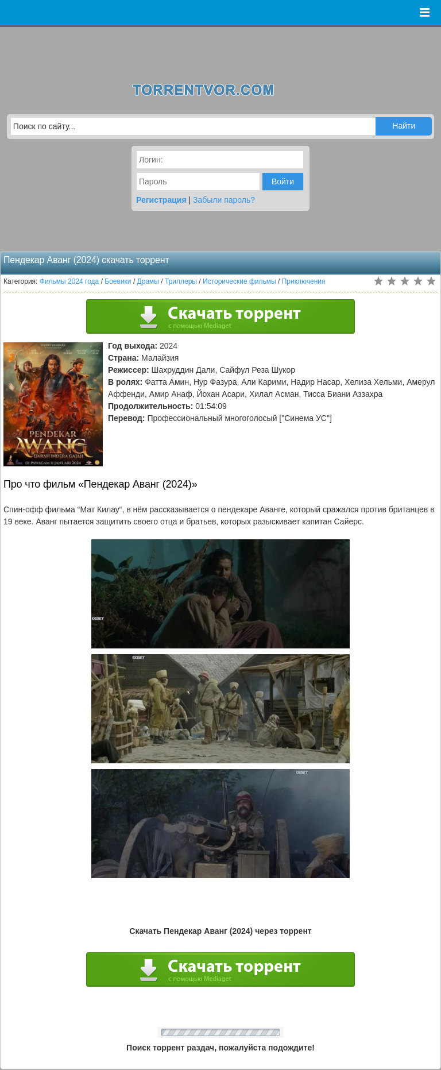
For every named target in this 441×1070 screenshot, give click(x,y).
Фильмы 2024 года (69, 281)
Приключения (304, 281)
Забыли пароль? (224, 199)
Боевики (118, 281)
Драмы (148, 281)
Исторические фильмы (239, 281)
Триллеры (181, 281)
